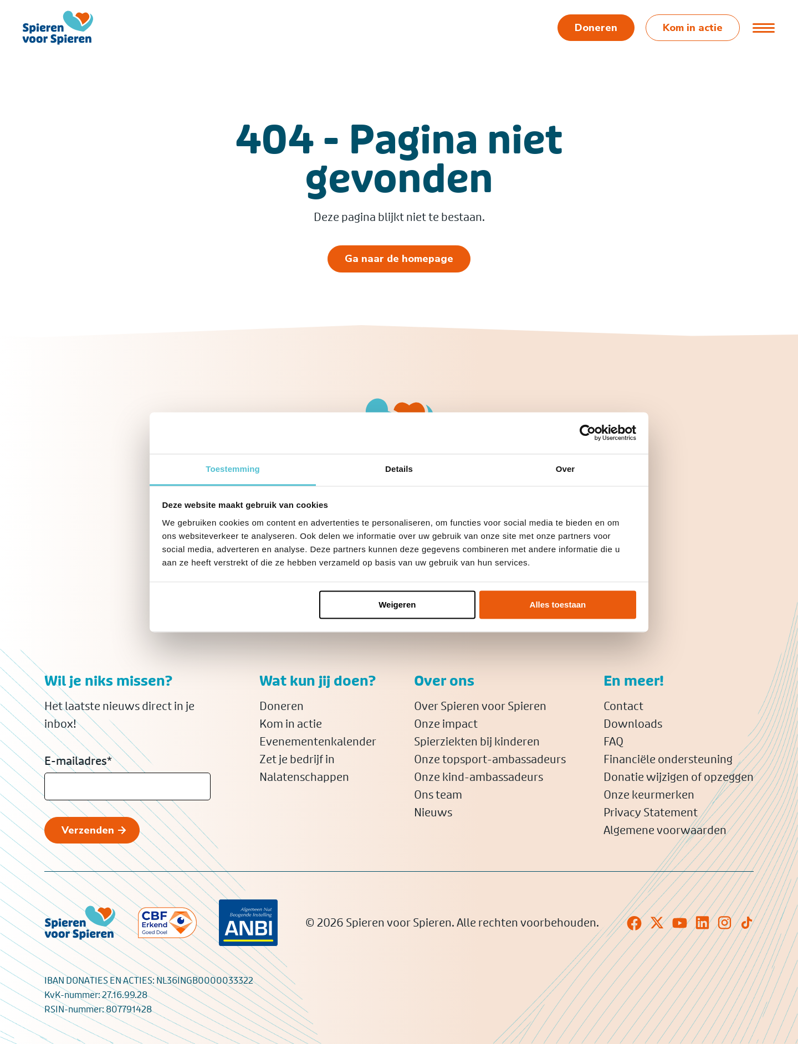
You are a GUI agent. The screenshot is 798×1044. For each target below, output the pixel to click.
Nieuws (433, 812)
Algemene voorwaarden (665, 830)
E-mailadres (78, 761)
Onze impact (446, 724)
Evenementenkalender (317, 741)
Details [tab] (399, 469)
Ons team (438, 794)
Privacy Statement (650, 812)
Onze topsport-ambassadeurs (490, 759)
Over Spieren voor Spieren (480, 706)
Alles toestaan (558, 604)
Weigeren (397, 604)
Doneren (281, 706)
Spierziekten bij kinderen (477, 741)
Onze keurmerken (648, 794)
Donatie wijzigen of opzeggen (678, 777)
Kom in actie (290, 724)
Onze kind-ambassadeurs (478, 777)
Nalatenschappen (304, 777)
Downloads (632, 724)
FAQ (613, 741)
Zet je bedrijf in (297, 759)
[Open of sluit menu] (763, 28)
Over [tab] (565, 469)
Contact (623, 706)
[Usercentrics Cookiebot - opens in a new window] (587, 432)
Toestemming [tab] (233, 469)
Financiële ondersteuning (668, 759)
